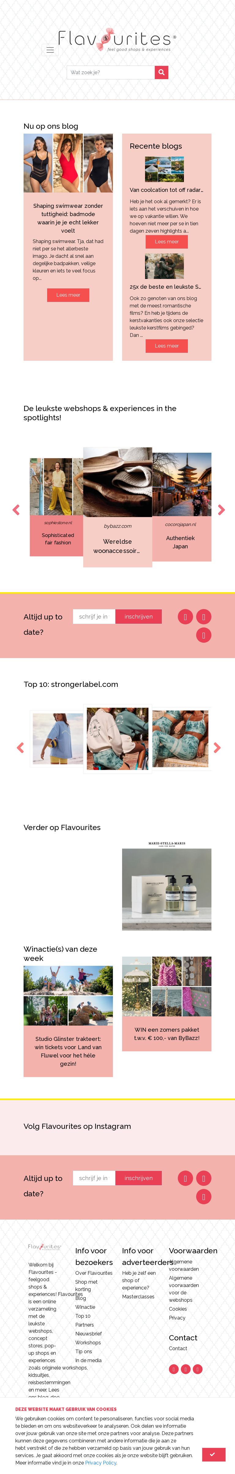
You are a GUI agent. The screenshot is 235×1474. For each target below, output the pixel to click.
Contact (178, 1348)
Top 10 (83, 1316)
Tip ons (83, 1351)
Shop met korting (86, 1285)
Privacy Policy (100, 1463)
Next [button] (220, 504)
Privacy (177, 1318)
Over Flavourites (94, 1273)
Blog (80, 1298)
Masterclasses (138, 1297)
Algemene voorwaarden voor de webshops (184, 1289)
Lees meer (68, 295)
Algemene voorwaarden (184, 1265)
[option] (58, 507)
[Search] (111, 72)
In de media (88, 1360)
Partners (84, 1325)
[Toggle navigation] (50, 50)
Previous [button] (15, 504)
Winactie (85, 1307)
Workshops (88, 1343)
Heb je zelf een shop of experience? (139, 1280)
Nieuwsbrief (88, 1334)
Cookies (178, 1309)
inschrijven (139, 616)
